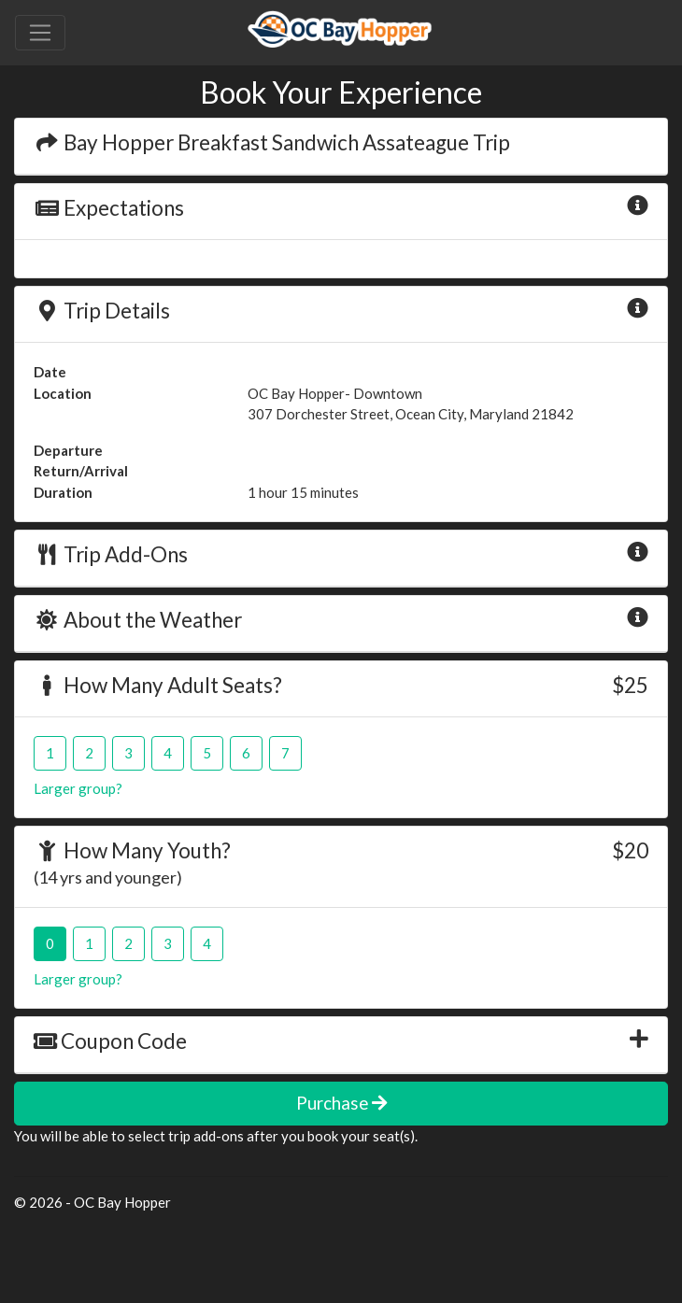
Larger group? (78, 788)
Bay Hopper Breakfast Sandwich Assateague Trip (272, 142)
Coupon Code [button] (110, 1041)
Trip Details (102, 310)
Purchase (341, 1102)
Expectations (109, 207)
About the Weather (138, 619)
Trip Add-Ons (111, 554)
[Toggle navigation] (40, 32)
